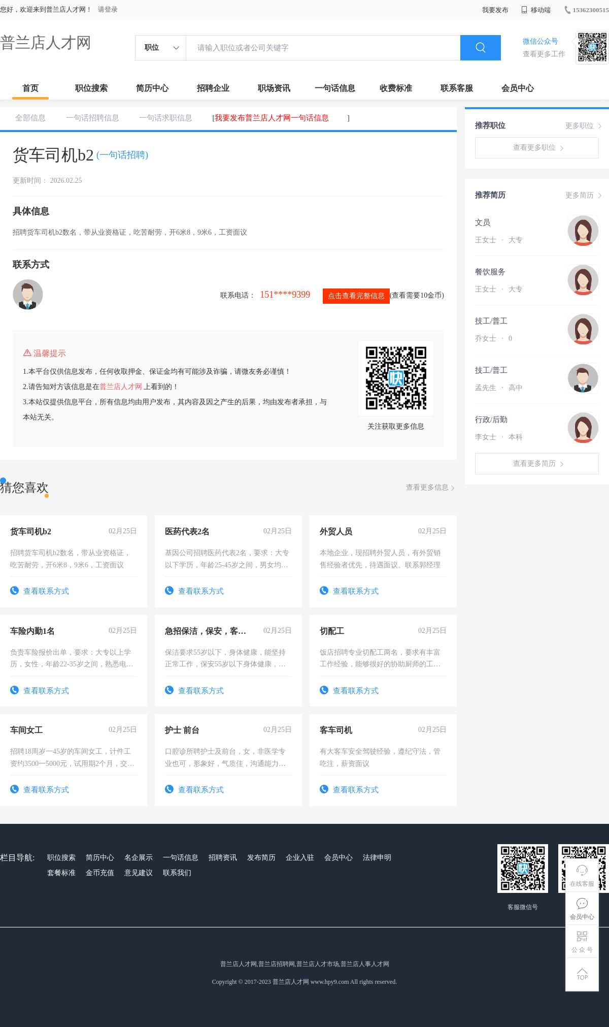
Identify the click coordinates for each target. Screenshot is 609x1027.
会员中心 (517, 88)
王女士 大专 (499, 240)
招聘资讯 (223, 857)
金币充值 (100, 873)
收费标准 (396, 88)
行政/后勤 (491, 419)
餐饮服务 (490, 272)
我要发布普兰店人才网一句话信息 (272, 118)
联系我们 (177, 873)
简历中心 (152, 88)
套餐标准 (61, 873)
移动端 (536, 10)
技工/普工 (491, 321)
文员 (482, 222)
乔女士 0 (493, 338)
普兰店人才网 (45, 42)
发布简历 (261, 857)
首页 (30, 88)
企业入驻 (300, 857)
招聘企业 (213, 88)
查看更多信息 (431, 488)
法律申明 (377, 857)
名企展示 (138, 857)
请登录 (108, 9)
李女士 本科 (499, 437)
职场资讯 (274, 88)
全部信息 (30, 118)
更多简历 (584, 195)
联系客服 (457, 88)
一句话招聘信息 (92, 118)
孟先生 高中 (499, 388)
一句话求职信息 (165, 118)
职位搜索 (91, 88)
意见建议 (138, 873)
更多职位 (584, 126)
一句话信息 (335, 88)
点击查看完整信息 (356, 296)
